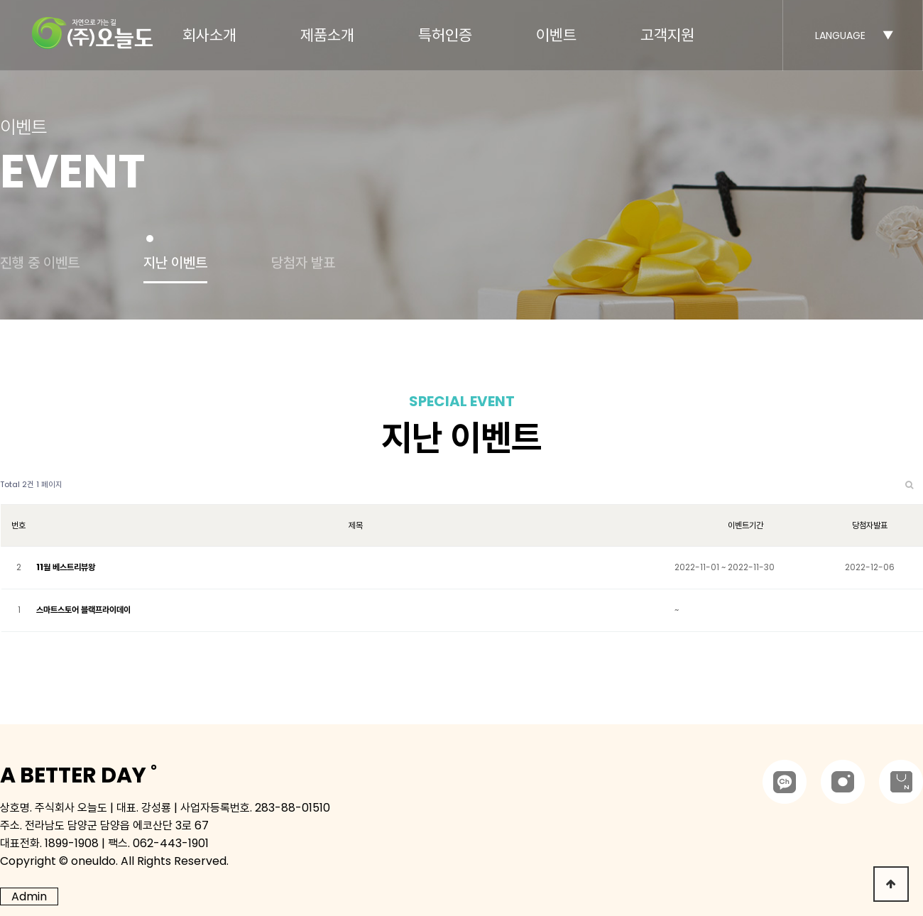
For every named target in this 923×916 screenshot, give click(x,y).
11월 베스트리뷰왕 (65, 567)
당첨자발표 (870, 525)
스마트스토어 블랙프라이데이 (83, 610)
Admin (29, 896)
